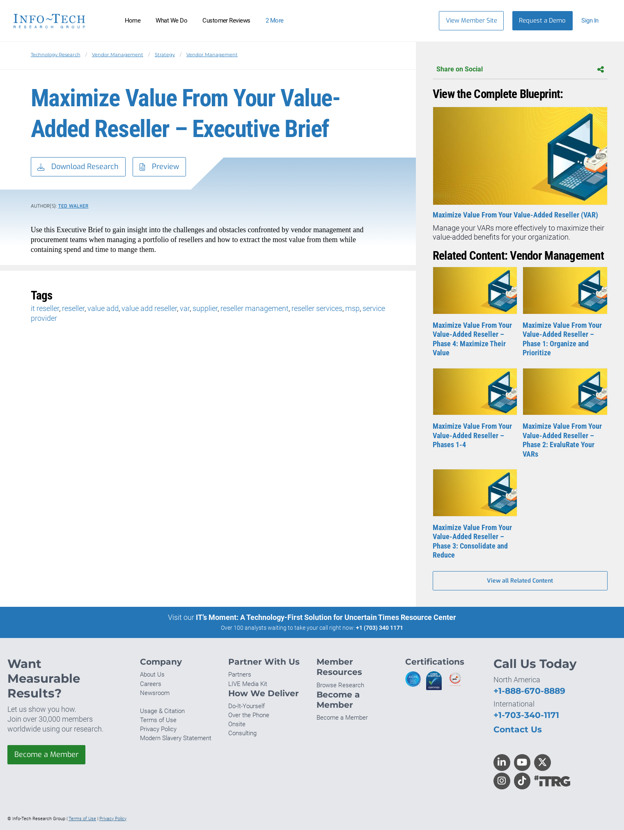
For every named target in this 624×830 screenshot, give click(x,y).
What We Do (171, 20)
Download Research (78, 167)
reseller (73, 308)
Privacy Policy (158, 729)
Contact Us (517, 729)
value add (103, 308)
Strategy (165, 54)
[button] (594, 20)
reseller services (316, 308)
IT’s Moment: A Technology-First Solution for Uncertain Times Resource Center (326, 617)
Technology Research (55, 54)
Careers (150, 684)
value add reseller (149, 308)
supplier (205, 308)
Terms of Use (158, 720)
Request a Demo (542, 20)
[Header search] (420, 20)
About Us (152, 674)
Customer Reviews (226, 20)
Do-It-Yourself (246, 706)
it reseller (45, 308)
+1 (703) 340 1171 (379, 627)
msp (352, 308)
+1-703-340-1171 (526, 715)
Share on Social (520, 69)
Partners (239, 674)
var (185, 308)
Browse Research (340, 685)
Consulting (242, 733)
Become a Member (46, 754)
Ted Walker (73, 206)
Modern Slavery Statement (175, 738)
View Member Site (471, 20)
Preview (159, 167)
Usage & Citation (162, 711)
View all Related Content (520, 581)
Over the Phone (248, 715)
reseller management (254, 308)
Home (133, 20)
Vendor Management (117, 54)
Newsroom (155, 693)
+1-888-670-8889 (529, 691)
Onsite (236, 724)
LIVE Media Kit (247, 684)
